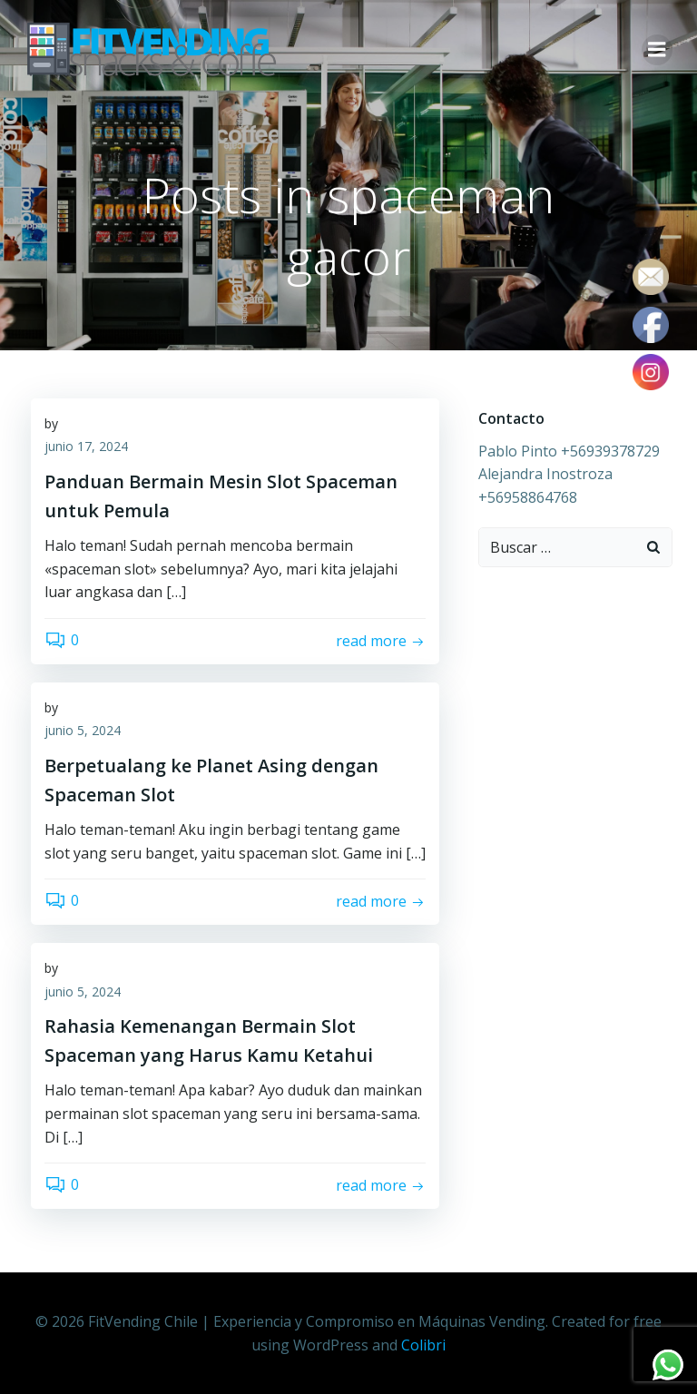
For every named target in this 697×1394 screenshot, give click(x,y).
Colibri (423, 1345)
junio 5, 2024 (82, 732)
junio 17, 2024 (86, 448)
